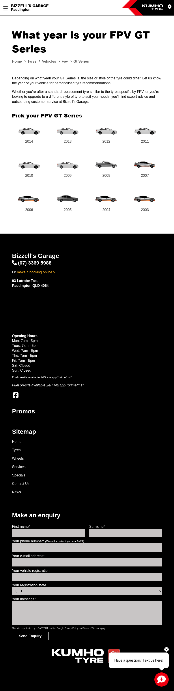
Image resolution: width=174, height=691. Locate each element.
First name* (21, 526)
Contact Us (20, 484)
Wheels (18, 458)
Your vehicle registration (30, 570)
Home (16, 441)
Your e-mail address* (28, 556)
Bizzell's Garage (30, 6)
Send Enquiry (30, 636)
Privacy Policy (71, 628)
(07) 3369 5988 (31, 263)
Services (18, 467)
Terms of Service (91, 628)
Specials (18, 475)
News (16, 492)
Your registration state (29, 585)
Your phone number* (48, 541)
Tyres (16, 450)
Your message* (24, 599)
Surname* (97, 526)
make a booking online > (36, 272)
